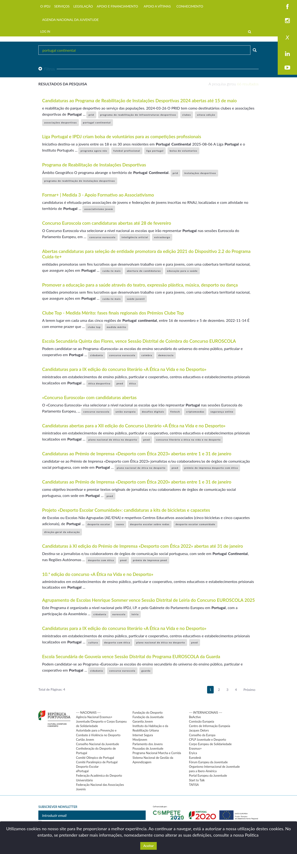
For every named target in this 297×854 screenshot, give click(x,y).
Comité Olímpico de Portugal (95, 758)
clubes (186, 114)
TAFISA (194, 785)
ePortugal (82, 771)
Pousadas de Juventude (147, 748)
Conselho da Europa (202, 735)
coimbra (146, 355)
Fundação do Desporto (147, 712)
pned (119, 383)
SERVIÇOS (62, 6)
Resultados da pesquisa (62, 84)
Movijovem (139, 739)
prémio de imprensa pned (150, 560)
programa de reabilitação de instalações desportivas (79, 180)
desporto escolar (99, 524)
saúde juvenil (136, 298)
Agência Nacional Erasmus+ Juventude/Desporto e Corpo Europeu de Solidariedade (101, 721)
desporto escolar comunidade (195, 524)
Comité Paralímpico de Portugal (96, 762)
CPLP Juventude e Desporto (207, 739)
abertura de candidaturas (144, 270)
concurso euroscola (102, 237)
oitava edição (206, 114)
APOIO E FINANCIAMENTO (117, 6)
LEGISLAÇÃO (83, 6)
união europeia (126, 411)
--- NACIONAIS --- (88, 712)
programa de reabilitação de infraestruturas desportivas (138, 114)
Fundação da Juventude (148, 717)
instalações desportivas (200, 173)
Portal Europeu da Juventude (208, 775)
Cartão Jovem (85, 739)
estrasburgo (162, 237)
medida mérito (116, 327)
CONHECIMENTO (190, 6)
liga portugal (155, 150)
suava (120, 524)
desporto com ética (101, 560)
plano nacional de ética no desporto (112, 439)
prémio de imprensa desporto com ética (211, 467)
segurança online (221, 411)
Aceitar (148, 846)
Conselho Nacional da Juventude (97, 744)
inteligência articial (135, 237)
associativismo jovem (98, 209)
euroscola (118, 614)
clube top (94, 327)
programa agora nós (93, 150)
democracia (166, 355)
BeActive (195, 717)
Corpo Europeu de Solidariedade (210, 744)
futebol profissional (126, 150)
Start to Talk (197, 780)
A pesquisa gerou (234, 84)
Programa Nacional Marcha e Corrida (156, 753)
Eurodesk (195, 758)
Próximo (250, 690)
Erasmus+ (195, 748)
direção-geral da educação (62, 532)
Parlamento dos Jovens (147, 744)
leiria (135, 614)
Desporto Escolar (87, 766)
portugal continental (97, 122)
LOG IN (45, 31)
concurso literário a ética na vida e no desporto (188, 439)
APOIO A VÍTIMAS (157, 6)
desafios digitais (153, 411)
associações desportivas (60, 122)
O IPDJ (45, 6)
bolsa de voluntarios (183, 150)
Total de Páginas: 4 (51, 689)
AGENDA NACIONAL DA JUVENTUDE (70, 20)
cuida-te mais (111, 270)
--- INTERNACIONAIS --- (205, 712)
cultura (93, 642)
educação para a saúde (182, 270)
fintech (175, 411)
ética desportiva (99, 383)
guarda (146, 670)
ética (132, 383)
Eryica (193, 753)
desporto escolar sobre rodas (149, 524)
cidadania (96, 355)
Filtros (46, 69)
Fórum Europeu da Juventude (208, 762)
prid (91, 114)
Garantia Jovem (142, 721)
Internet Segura (142, 735)
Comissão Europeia (201, 721)
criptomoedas (195, 411)
